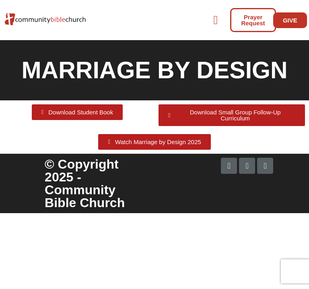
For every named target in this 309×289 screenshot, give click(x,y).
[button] (157, 20)
